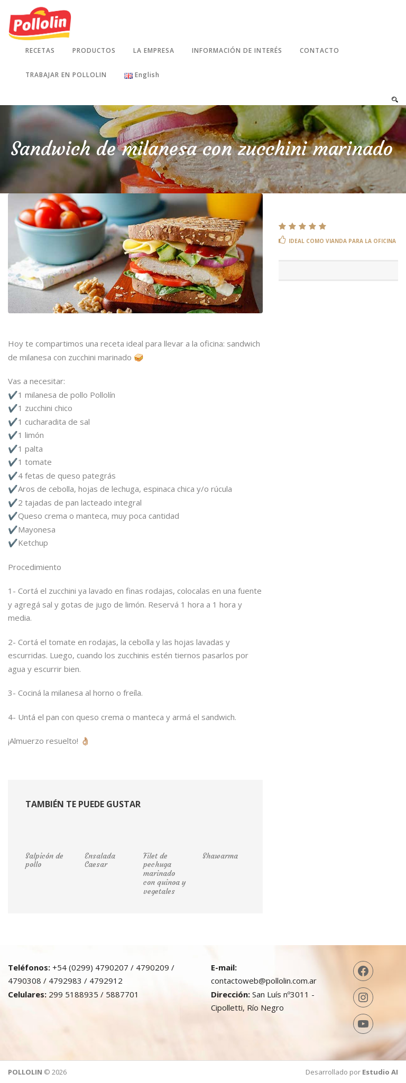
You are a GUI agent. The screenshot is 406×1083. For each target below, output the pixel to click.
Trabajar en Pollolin (66, 74)
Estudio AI (380, 1072)
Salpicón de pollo (44, 860)
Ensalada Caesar (100, 860)
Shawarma (220, 856)
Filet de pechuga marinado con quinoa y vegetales (164, 873)
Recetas (40, 50)
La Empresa (153, 50)
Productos (94, 50)
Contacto (319, 50)
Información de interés (237, 50)
